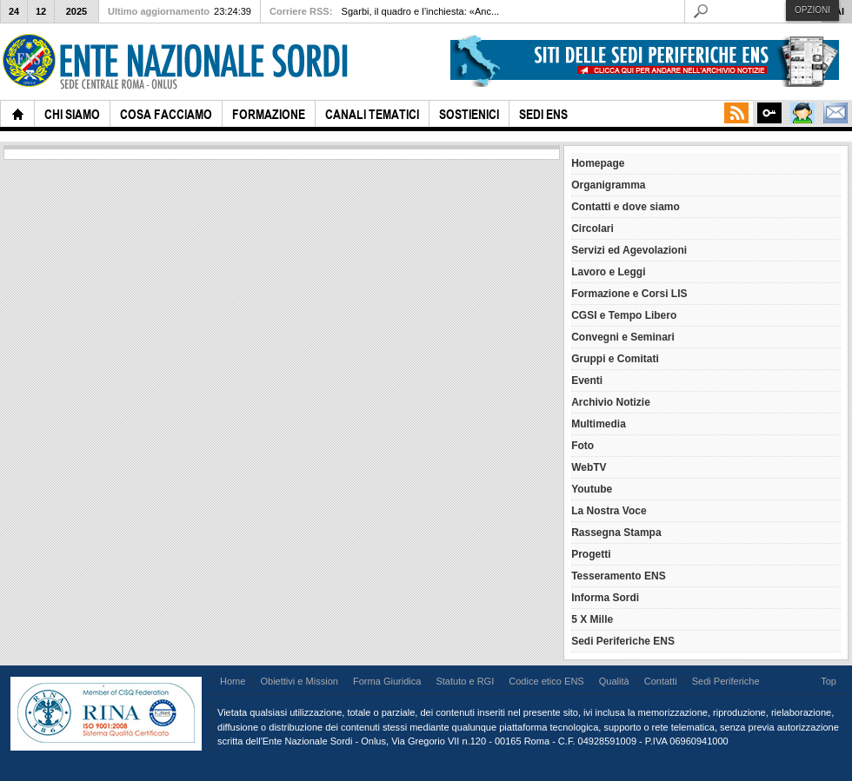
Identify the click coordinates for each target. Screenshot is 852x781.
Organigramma (608, 185)
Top (828, 681)
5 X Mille (592, 619)
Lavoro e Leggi (608, 272)
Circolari (592, 228)
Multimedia (598, 424)
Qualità (614, 681)
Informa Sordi (605, 598)
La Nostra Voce (608, 511)
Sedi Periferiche (726, 681)
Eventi (586, 380)
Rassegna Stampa (616, 532)
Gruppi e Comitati (615, 359)
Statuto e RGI (465, 681)
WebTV (588, 467)
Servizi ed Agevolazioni (629, 250)
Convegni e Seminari (623, 337)
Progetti (590, 554)
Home (232, 681)
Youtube (591, 489)
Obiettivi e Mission (299, 681)
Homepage (597, 163)
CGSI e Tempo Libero (623, 315)
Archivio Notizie (610, 402)
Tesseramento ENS (618, 576)
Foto (582, 446)
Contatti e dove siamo (625, 207)
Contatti (660, 681)
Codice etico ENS (546, 681)
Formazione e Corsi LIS (629, 294)
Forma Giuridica (387, 681)
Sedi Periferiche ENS (623, 641)
